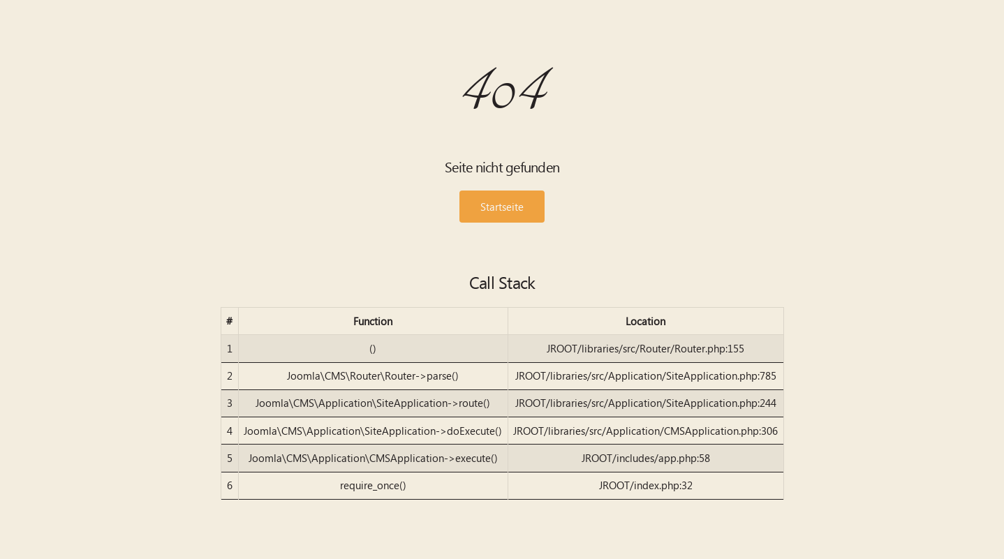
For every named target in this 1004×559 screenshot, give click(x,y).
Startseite (502, 207)
